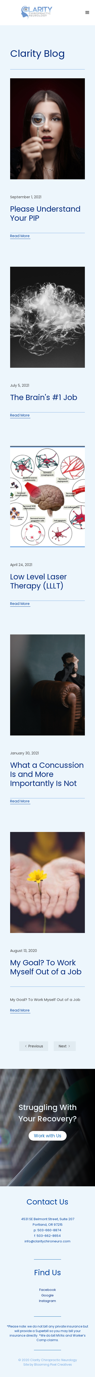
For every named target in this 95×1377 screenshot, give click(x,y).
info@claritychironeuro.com (47, 1241)
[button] (87, 12)
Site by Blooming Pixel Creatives (47, 1364)
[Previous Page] (33, 1046)
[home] (37, 12)
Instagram (47, 1300)
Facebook (47, 1289)
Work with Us (47, 1136)
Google (47, 1295)
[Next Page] (64, 1046)
